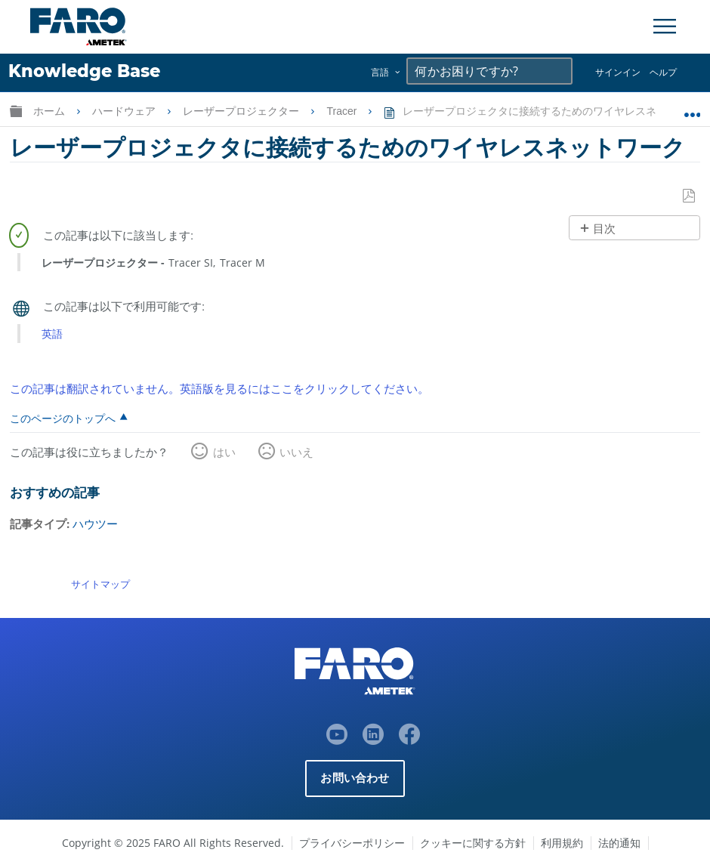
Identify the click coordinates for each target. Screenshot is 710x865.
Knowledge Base (84, 71)
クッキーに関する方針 (473, 842)
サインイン (618, 72)
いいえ (296, 451)
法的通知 (619, 842)
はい (224, 451)
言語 (380, 72)
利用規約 (562, 842)
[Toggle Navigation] (665, 26)
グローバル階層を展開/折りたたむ (16, 111)
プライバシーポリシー (352, 842)
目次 (604, 228)
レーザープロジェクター (242, 111)
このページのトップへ (63, 418)
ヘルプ (663, 72)
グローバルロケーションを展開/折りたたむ (692, 108)
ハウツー (95, 523)
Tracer (343, 111)
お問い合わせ (354, 777)
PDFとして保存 (689, 196)
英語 (52, 333)
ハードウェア (125, 111)
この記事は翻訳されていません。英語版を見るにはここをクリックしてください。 (219, 387)
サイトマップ (100, 584)
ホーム (50, 111)
